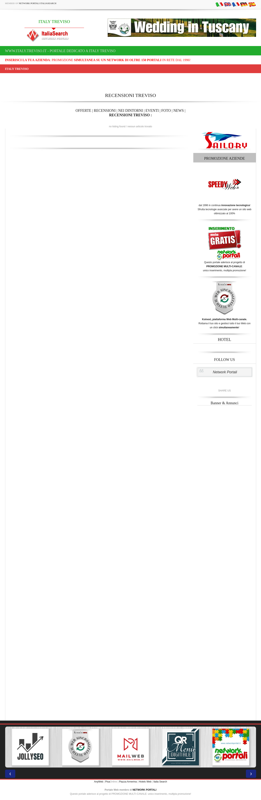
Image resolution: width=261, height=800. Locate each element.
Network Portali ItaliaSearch (37, 3)
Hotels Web (145, 781)
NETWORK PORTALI (144, 789)
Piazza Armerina (128, 781)
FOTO (166, 111)
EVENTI (152, 111)
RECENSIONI (105, 111)
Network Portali (225, 372)
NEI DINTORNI (130, 111)
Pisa (107, 781)
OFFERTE (83, 111)
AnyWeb (98, 781)
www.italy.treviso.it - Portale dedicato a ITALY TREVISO (60, 51)
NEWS (178, 111)
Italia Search (160, 781)
